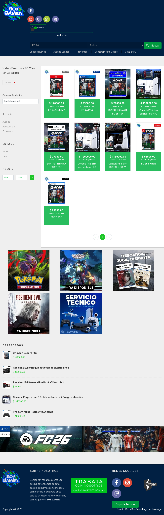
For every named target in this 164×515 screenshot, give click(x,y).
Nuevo (5, 151)
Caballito (8, 82)
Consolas (7, 131)
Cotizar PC (130, 51)
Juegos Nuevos (38, 51)
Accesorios (8, 126)
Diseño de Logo (139, 509)
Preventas (82, 51)
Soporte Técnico (125, 504)
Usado (5, 156)
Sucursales (38, 27)
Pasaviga (157, 509)
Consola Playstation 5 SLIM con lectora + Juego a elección (48, 397)
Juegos (6, 121)
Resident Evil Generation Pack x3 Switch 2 (38, 382)
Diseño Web (123, 509)
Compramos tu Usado (106, 51)
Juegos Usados (61, 51)
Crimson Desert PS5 (25, 353)
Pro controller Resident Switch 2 (33, 412)
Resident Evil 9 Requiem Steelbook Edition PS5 (41, 367)
